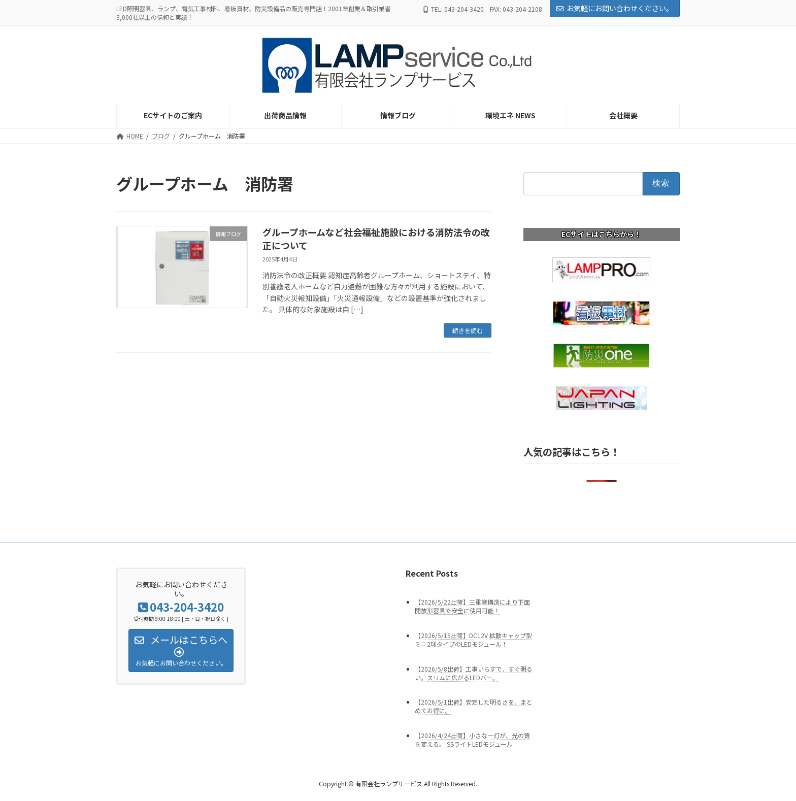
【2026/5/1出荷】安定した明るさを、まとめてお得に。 (474, 706)
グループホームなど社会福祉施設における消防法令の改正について (376, 238)
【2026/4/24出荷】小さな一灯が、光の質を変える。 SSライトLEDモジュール (472, 739)
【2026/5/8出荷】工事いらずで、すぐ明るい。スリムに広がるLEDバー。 (474, 672)
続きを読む (467, 330)
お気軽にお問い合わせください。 (614, 8)
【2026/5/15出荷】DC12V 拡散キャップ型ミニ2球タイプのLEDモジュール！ (473, 639)
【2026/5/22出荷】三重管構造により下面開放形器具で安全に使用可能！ (472, 606)
